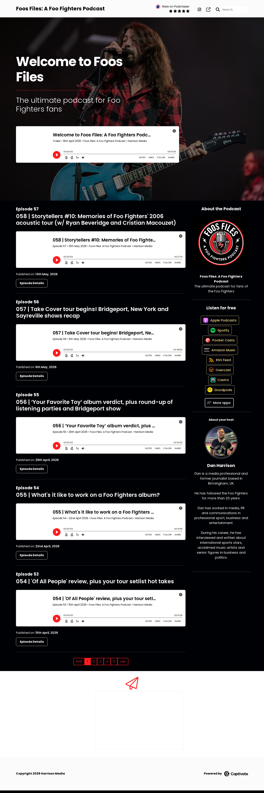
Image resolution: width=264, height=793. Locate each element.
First (79, 664)
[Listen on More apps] (219, 430)
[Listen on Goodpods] (219, 417)
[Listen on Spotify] (219, 338)
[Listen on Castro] (219, 404)
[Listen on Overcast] (219, 391)
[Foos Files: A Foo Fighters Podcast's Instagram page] (199, 11)
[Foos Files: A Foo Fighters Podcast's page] (206, 11)
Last (123, 664)
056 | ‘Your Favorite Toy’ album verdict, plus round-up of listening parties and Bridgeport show (94, 408)
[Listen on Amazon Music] (219, 365)
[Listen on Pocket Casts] (219, 351)
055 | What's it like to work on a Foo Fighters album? (88, 497)
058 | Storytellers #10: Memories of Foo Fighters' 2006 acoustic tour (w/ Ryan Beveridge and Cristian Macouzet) (96, 222)
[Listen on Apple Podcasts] (219, 325)
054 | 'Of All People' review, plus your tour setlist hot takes (95, 584)
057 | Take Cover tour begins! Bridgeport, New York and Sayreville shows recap (92, 315)
